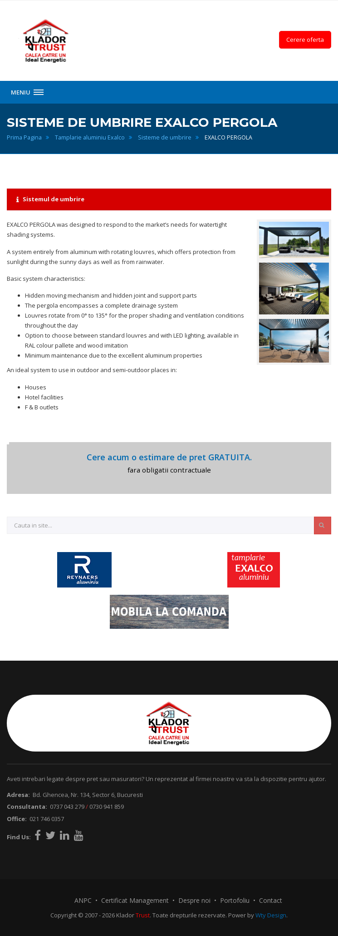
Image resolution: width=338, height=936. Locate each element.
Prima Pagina (24, 137)
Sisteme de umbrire (164, 137)
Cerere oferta (305, 39)
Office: (17, 819)
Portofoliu (235, 900)
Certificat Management (135, 900)
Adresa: (18, 795)
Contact (270, 900)
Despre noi (194, 900)
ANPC (83, 900)
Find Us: (19, 837)
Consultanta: (27, 806)
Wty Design (270, 915)
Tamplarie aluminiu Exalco (90, 137)
